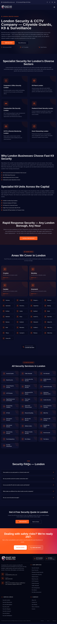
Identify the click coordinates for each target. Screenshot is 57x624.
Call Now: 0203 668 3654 (28, 239)
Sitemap (54, 621)
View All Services (22, 44)
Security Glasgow (6, 610)
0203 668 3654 (36, 548)
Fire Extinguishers (35, 589)
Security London (5, 601)
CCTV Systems (34, 582)
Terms (48, 621)
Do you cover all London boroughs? (28, 498)
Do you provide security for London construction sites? (28, 479)
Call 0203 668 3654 (29, 348)
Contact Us (33, 603)
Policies (42, 621)
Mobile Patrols (34, 577)
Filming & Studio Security (36, 573)
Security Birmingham (6, 605)
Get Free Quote (20, 548)
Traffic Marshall (34, 586)
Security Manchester (6, 603)
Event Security (34, 571)
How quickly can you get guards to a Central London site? (28, 473)
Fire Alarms (33, 591)
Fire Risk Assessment (35, 593)
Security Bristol (5, 614)
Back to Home (36, 522)
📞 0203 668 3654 (8, 44)
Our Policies (33, 605)
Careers (32, 610)
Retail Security (34, 580)
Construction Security (36, 575)
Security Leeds (5, 607)
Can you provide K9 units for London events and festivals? (28, 486)
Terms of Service (34, 607)
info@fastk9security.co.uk (8, 2)
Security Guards (34, 569)
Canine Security (34, 584)
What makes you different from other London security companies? (28, 492)
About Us (33, 601)
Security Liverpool (6, 612)
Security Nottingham (6, 616)
